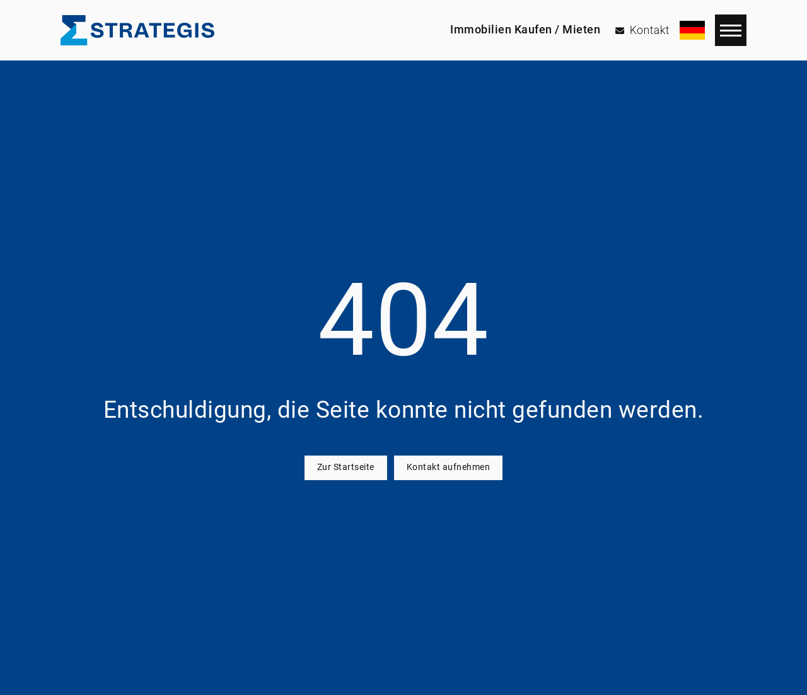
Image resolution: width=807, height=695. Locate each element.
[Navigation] (730, 30)
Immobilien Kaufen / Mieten (525, 29)
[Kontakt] (642, 30)
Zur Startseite (345, 467)
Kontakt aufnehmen (449, 467)
